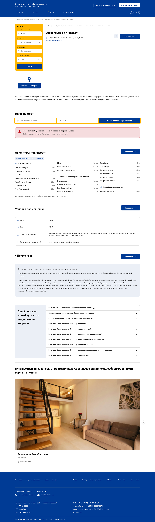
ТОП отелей (68, 12)
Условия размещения (85, 26)
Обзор (50, 26)
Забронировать (129, 36)
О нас (75, 480)
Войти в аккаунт (129, 5)
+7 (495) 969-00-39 (24, 495)
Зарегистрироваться (105, 5)
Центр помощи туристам (92, 480)
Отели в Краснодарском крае (32, 19)
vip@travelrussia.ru (45, 495)
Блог (36, 12)
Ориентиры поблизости (64, 26)
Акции (50, 12)
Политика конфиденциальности (27, 480)
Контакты (121, 480)
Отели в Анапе (50, 19)
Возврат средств (51, 480)
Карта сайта (135, 480)
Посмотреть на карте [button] (54, 40)
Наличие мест (130, 151)
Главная (18, 19)
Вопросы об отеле (103, 26)
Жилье (20, 12)
